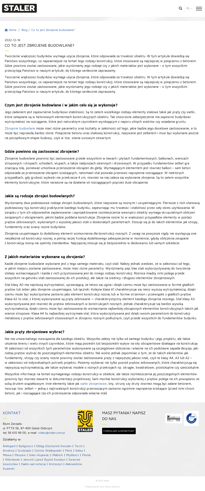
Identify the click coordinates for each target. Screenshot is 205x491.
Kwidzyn (59, 459)
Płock (68, 450)
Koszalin (66, 446)
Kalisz (79, 450)
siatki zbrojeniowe (93, 384)
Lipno (38, 459)
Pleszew (20, 455)
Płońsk (86, 455)
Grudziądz (24, 450)
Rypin (48, 459)
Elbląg (40, 446)
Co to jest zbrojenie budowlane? (53, 30)
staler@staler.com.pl (51, 432)
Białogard (9, 446)
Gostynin (52, 446)
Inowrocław (10, 464)
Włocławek (12, 459)
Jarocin (27, 459)
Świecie (74, 459)
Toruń (78, 446)
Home (11, 30)
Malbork (57, 455)
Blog (24, 30)
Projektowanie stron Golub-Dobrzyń (102, 486)
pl (188, 8)
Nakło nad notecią (33, 464)
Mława (7, 455)
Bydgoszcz (26, 446)
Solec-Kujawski (39, 455)
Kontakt (12, 412)
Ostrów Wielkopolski (48, 450)
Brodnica (8, 450)
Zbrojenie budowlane (20, 128)
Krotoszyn (55, 464)
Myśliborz (72, 455)
